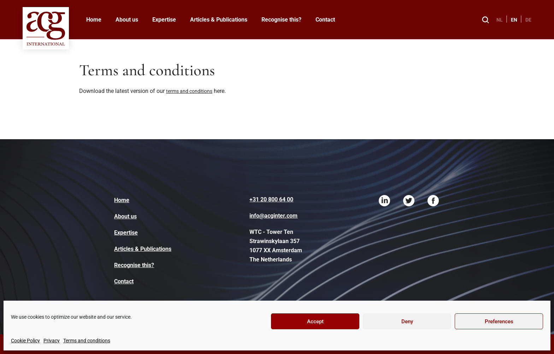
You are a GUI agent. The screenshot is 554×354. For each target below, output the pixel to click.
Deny (407, 321)
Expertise (164, 19)
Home (93, 19)
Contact (325, 19)
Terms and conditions (86, 340)
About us (127, 19)
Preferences (499, 321)
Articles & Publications (218, 19)
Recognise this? (281, 19)
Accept (315, 321)
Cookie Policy (25, 340)
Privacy (51, 340)
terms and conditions (189, 91)
